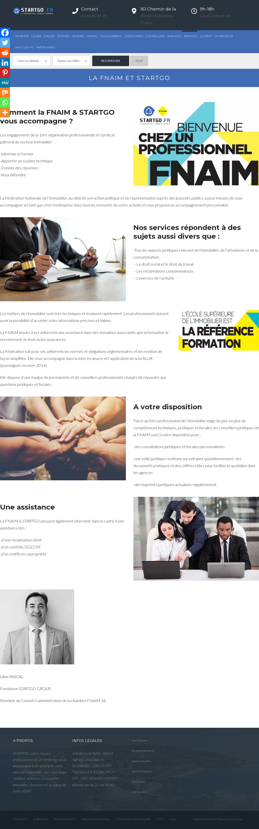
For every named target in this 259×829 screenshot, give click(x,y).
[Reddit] (5, 53)
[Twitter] (5, 43)
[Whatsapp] (5, 102)
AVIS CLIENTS (24, 47)
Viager (49, 36)
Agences (174, 36)
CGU (173, 819)
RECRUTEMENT (64, 819)
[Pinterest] (5, 73)
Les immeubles (141, 761)
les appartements (143, 750)
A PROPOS (40, 819)
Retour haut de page (230, 819)
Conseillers (155, 36)
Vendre (78, 36)
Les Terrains (139, 792)
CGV (160, 819)
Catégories (134, 36)
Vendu (92, 36)
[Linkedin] (5, 63)
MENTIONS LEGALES (95, 819)
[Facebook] (5, 33)
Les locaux (138, 781)
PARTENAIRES (45, 47)
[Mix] (5, 93)
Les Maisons (139, 740)
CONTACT (20, 819)
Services (190, 36)
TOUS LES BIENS (111, 36)
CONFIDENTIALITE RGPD (133, 819)
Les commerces (142, 771)
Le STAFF (206, 36)
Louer (36, 36)
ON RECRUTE (224, 36)
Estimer (63, 36)
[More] (5, 112)
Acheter (22, 36)
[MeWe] (5, 83)
